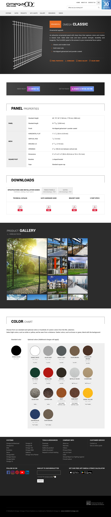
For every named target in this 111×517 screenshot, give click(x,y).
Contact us (33, 89)
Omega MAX (10, 454)
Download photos (14, 234)
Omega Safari (10, 459)
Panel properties (57, 61)
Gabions (28, 452)
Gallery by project (47, 450)
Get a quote (34, 13)
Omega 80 (29, 445)
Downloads (70, 61)
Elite (7, 448)
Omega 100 (29, 448)
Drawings (45, 443)
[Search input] (82, 7)
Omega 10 (9, 461)
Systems (8, 13)
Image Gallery (82, 61)
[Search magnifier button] (98, 7)
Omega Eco (10, 445)
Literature (45, 445)
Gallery (42, 13)
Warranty (65, 445)
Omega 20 (29, 443)
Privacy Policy (67, 450)
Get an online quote (96, 445)
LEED (64, 454)
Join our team (67, 452)
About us (65, 443)
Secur (8, 452)
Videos (61, 13)
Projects (24, 13)
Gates (16, 13)
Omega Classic (11, 457)
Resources (51, 13)
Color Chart (95, 61)
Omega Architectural (12, 443)
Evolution (9, 450)
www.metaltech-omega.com (70, 511)
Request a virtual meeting (82, 89)
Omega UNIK (30, 450)
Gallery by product (48, 448)
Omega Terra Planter (32, 454)
